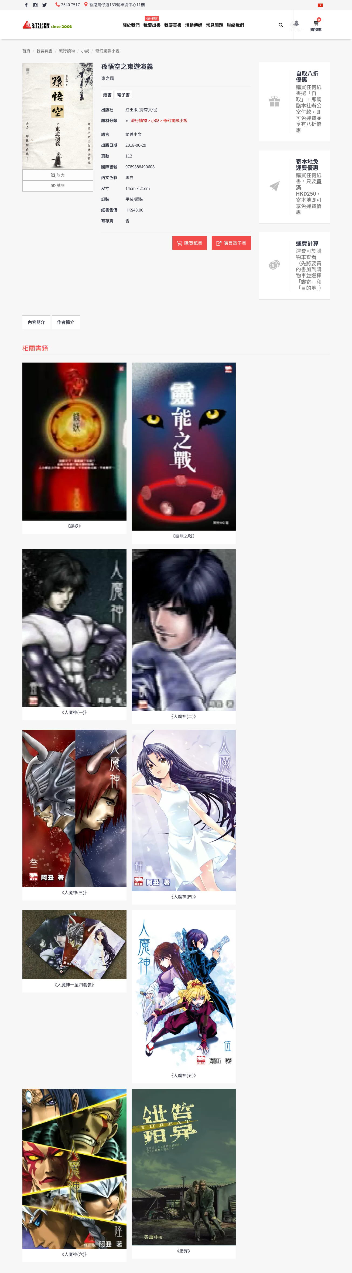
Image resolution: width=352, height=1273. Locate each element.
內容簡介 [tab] (36, 322)
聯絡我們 (235, 25)
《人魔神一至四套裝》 (74, 984)
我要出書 (151, 22)
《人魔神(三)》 (74, 892)
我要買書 (173, 25)
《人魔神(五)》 (183, 1075)
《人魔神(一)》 (74, 712)
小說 (85, 51)
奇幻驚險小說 (107, 51)
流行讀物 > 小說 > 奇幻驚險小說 (159, 120)
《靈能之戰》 (184, 535)
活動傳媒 (193, 25)
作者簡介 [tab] (65, 322)
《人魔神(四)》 (183, 896)
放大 (57, 175)
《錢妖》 (74, 525)
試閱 (57, 186)
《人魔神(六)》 (74, 1254)
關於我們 (131, 25)
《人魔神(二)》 (183, 716)
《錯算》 (183, 1250)
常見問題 (214, 25)
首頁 (26, 51)
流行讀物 (67, 51)
